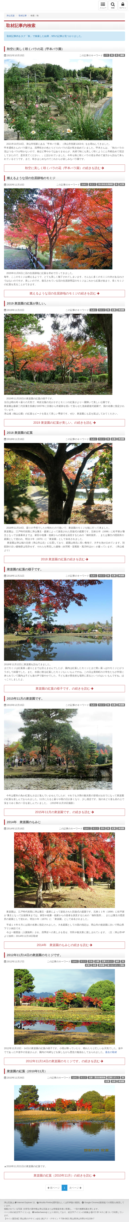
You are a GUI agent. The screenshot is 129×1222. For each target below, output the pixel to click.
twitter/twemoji (41, 1212)
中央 (91, 961)
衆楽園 (121, 310)
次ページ (75, 1187)
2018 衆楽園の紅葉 (20, 432)
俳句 (102, 828)
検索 (112, 5)
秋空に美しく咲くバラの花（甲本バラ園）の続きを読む (64, 168)
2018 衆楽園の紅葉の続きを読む (64, 559)
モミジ (92, 184)
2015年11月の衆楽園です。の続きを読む (64, 812)
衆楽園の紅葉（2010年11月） (27, 1071)
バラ (106, 55)
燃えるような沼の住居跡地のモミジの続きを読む (64, 293)
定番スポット (107, 961)
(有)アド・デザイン (49, 1218)
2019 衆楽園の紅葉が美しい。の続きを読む (64, 422)
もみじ (84, 184)
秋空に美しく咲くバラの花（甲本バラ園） (35, 49)
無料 (117, 961)
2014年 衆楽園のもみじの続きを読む (64, 945)
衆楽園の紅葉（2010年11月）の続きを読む (64, 1175)
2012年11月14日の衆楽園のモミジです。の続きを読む (64, 1061)
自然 (94, 965)
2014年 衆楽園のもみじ (24, 822)
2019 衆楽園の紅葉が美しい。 (27, 303)
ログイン (122, 5)
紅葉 (122, 184)
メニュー (102, 5)
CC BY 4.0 (98, 1212)
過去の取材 (111, 1052)
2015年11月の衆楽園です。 (25, 698)
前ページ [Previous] (54, 1187)
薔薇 (122, 55)
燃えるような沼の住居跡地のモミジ (31, 178)
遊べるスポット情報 (115, 965)
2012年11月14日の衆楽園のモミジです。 (35, 955)
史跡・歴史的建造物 (97, 1077)
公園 (97, 961)
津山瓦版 (10, 5)
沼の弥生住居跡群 (105, 184)
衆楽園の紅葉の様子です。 (25, 569)
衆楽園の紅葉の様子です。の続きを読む (64, 688)
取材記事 (23, 15)
